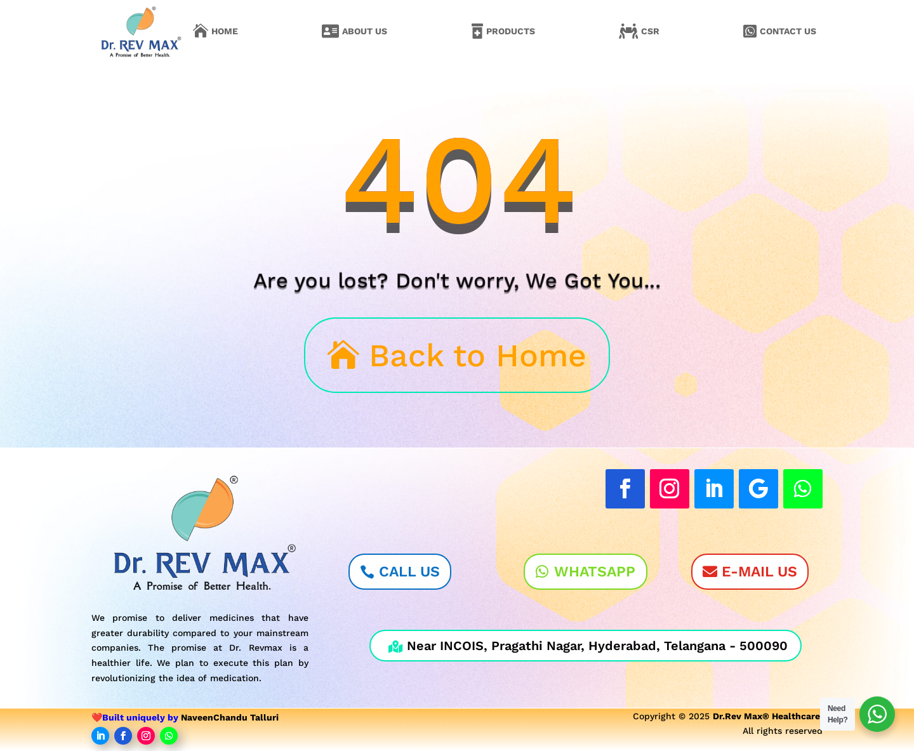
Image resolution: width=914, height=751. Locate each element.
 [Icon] (750, 31)
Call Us (409, 571)
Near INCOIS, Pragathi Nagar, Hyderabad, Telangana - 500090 (588, 645)
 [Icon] (200, 31)
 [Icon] (477, 31)
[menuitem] (215, 31)
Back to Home (477, 355)
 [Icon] (330, 31)
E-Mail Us (759, 571)
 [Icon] (628, 31)
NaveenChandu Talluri (230, 717)
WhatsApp (594, 571)
